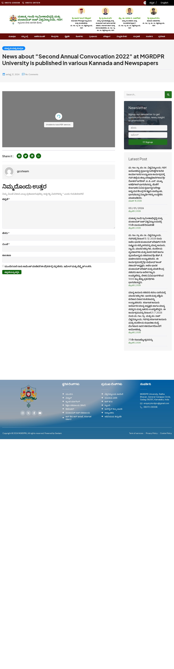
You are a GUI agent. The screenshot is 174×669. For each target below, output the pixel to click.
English (164, 2)
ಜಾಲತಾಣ (6, 255)
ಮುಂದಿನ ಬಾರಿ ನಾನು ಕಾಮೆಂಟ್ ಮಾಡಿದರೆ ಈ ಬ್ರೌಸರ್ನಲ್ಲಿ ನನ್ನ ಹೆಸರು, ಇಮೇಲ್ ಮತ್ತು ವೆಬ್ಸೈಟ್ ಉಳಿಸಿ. (48, 266)
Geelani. (58, 433)
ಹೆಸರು (5, 233)
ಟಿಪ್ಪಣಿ (6, 199)
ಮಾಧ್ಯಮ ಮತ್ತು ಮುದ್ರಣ (13, 48)
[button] (19, 155)
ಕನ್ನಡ (151, 2)
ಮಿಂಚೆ (6, 244)
